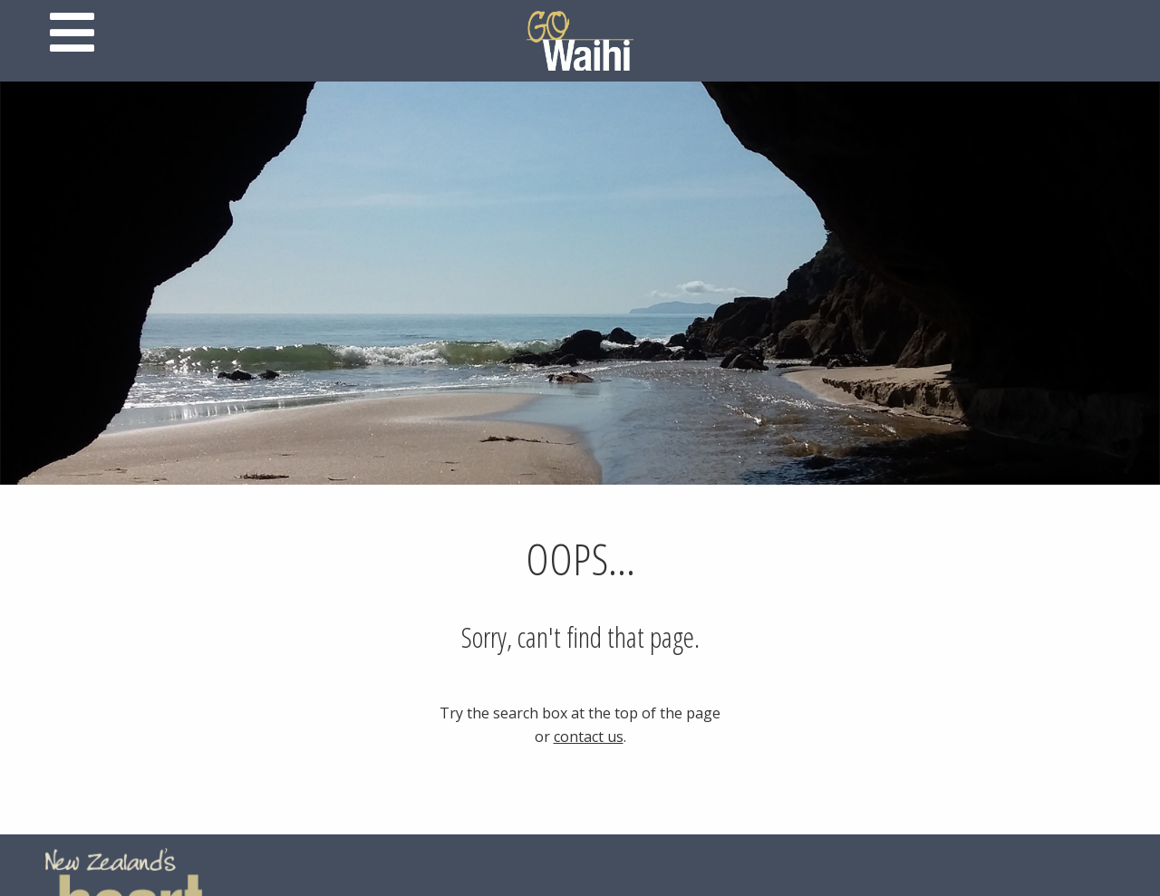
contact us (589, 737)
